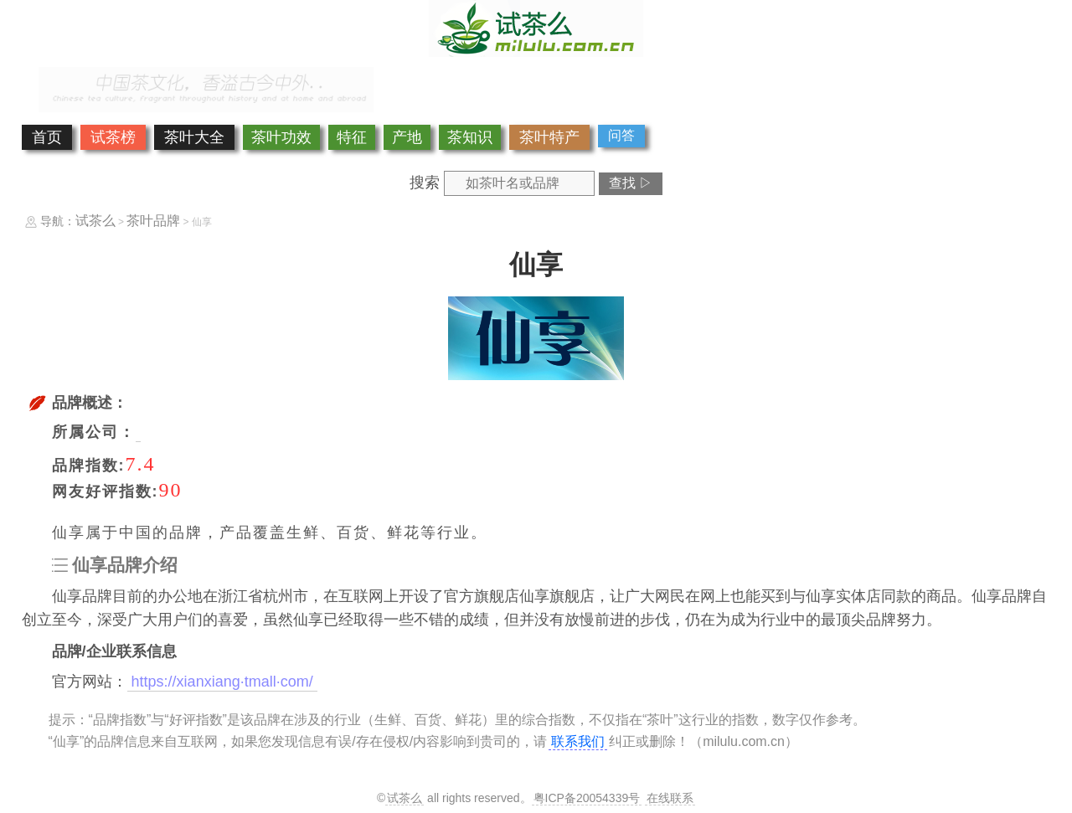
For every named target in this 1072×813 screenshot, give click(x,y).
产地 (407, 137)
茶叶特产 (549, 137)
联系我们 (578, 741)
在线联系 (670, 798)
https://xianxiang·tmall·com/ (222, 681)
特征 (352, 137)
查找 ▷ (630, 183)
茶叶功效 (281, 137)
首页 (47, 137)
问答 (621, 135)
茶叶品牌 (153, 221)
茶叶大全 (194, 137)
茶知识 (469, 137)
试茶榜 (113, 137)
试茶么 (95, 221)
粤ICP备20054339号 (587, 798)
